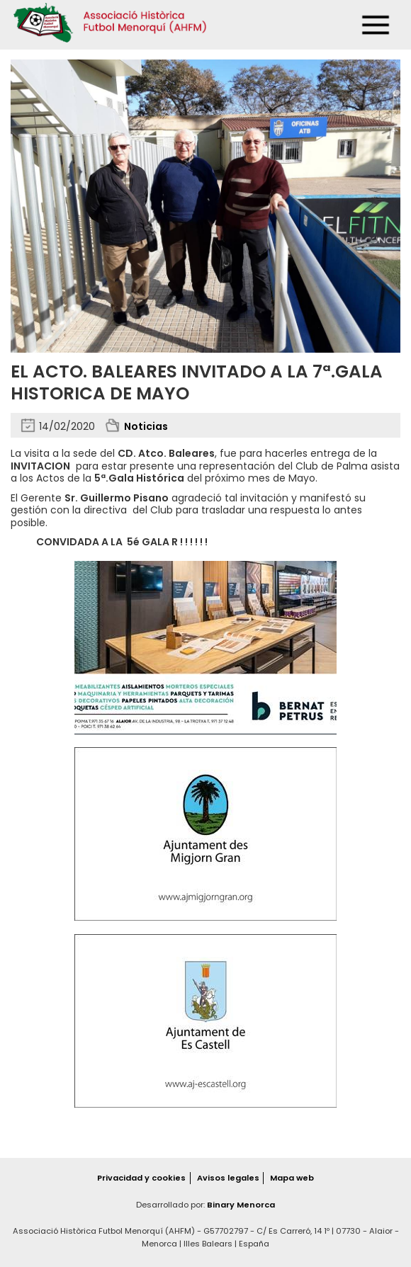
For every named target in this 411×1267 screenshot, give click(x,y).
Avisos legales (228, 1177)
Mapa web (292, 1177)
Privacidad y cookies (141, 1177)
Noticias (146, 426)
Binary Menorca (241, 1204)
